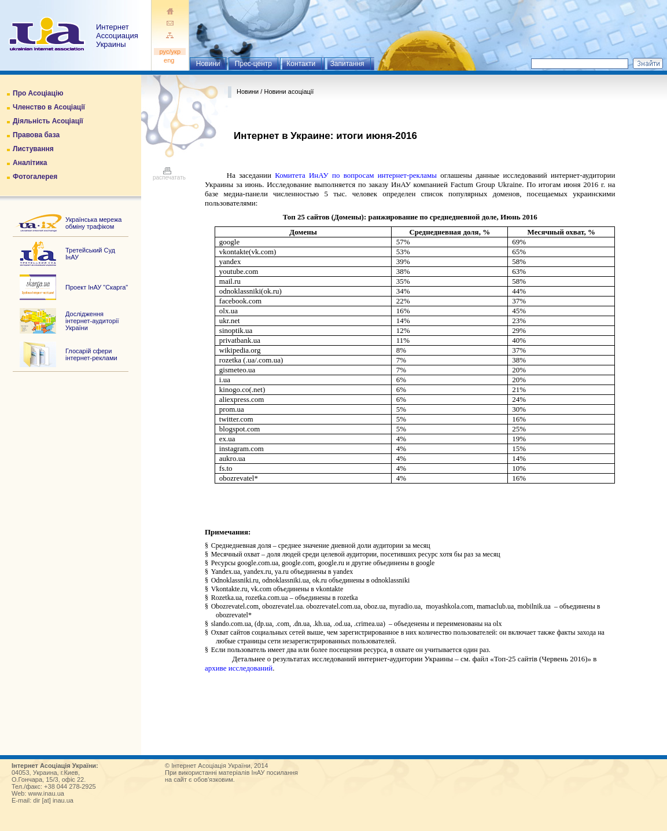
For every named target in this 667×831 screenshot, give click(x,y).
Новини (208, 64)
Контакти (300, 64)
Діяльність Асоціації (48, 121)
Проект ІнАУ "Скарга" (96, 287)
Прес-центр (253, 64)
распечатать (169, 175)
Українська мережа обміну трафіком (93, 223)
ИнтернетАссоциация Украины (117, 36)
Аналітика (30, 163)
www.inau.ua (46, 793)
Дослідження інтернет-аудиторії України (92, 320)
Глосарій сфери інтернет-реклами (91, 354)
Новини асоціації (289, 91)
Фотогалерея (35, 177)
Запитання (347, 64)
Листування (33, 149)
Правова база (36, 135)
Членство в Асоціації (49, 107)
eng (170, 60)
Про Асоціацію (38, 93)
